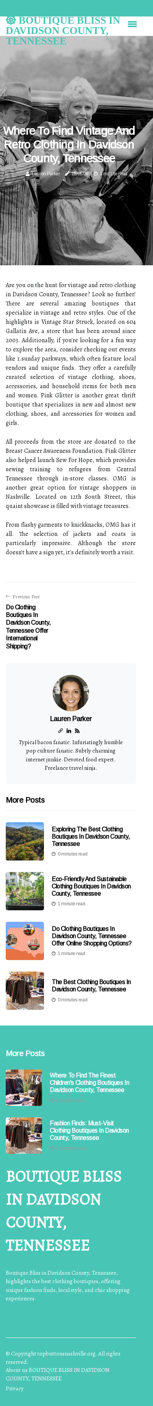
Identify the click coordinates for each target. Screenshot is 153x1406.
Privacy (15, 1388)
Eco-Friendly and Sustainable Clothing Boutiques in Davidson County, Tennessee (91, 886)
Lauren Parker (46, 173)
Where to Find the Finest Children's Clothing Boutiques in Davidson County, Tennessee (89, 1082)
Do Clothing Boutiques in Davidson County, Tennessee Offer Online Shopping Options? (92, 936)
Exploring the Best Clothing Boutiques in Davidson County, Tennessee (91, 836)
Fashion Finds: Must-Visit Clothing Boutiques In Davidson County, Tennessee (89, 1130)
